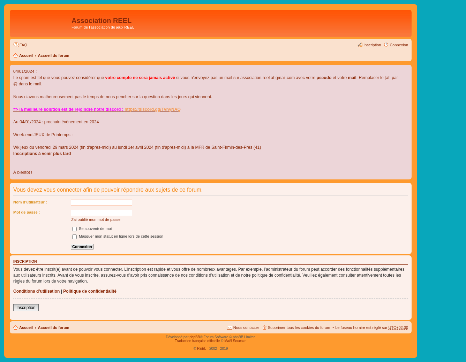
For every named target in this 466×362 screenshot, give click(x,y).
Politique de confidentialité (89, 291)
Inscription (26, 307)
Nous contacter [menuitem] (246, 327)
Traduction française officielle (197, 341)
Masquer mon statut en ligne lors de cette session (117, 236)
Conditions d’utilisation (36, 291)
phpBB (194, 337)
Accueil (26, 55)
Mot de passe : (26, 212)
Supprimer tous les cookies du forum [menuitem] (299, 327)
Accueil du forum (53, 55)
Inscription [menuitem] (372, 45)
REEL (201, 349)
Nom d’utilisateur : (30, 202)
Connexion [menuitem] (399, 45)
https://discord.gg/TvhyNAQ (153, 109)
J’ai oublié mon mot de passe (95, 219)
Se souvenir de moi (92, 228)
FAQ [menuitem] (23, 45)
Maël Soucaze (235, 341)
